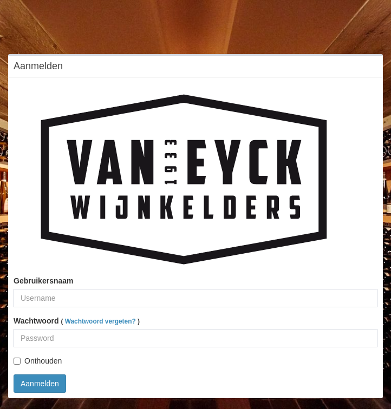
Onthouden (38, 361)
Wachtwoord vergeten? (100, 321)
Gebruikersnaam (44, 280)
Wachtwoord (77, 320)
